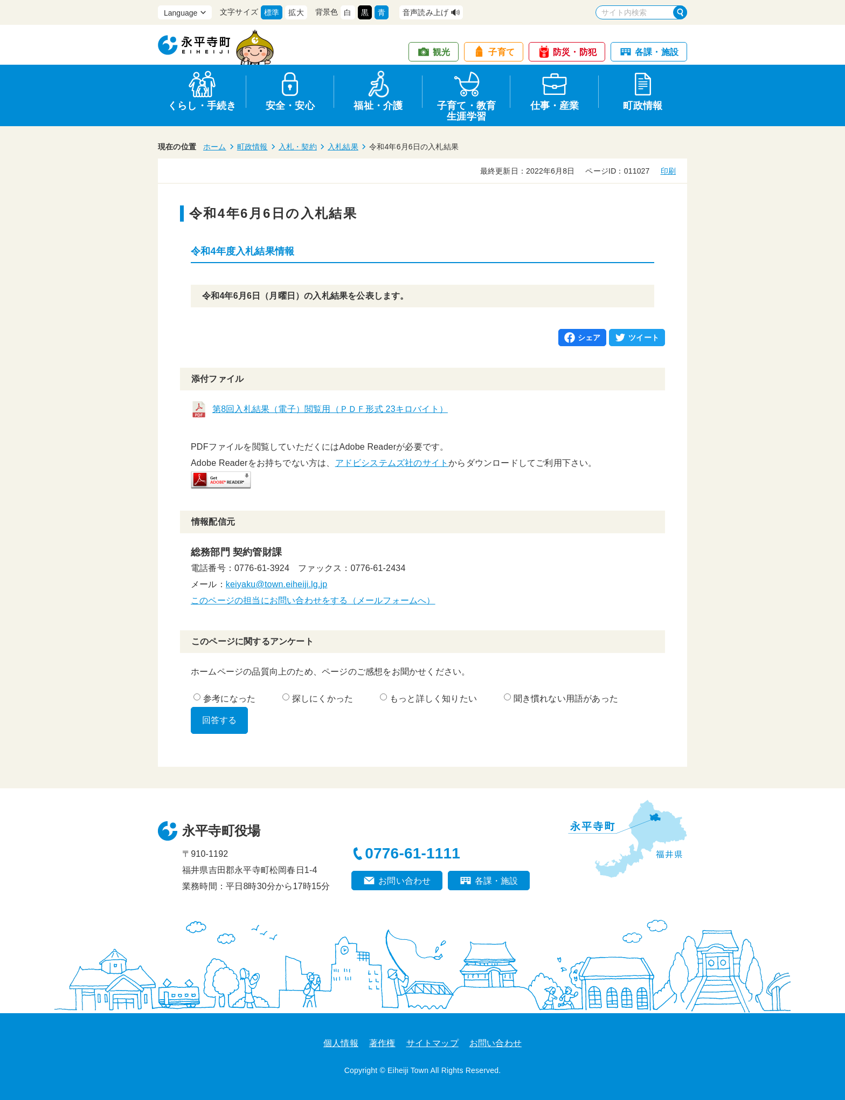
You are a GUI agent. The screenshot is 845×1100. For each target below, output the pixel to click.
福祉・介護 (378, 105)
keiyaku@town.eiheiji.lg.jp (277, 584)
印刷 (668, 171)
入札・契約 (298, 146)
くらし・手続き (202, 105)
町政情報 (642, 105)
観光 (441, 52)
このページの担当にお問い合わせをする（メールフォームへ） (313, 600)
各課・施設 (656, 52)
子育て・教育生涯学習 (466, 109)
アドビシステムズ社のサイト (392, 463)
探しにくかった (317, 698)
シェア (589, 337)
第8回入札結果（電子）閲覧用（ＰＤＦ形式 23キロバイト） (330, 409)
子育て (501, 52)
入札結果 (343, 146)
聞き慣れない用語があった (561, 698)
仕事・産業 (554, 105)
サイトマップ (432, 1043)
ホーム (214, 146)
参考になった (224, 698)
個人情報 (340, 1043)
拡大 (295, 12)
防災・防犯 (575, 52)
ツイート (643, 337)
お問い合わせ (404, 880)
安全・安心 (290, 105)
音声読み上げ (425, 12)
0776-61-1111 (412, 853)
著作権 (382, 1043)
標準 (271, 12)
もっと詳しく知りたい (428, 698)
